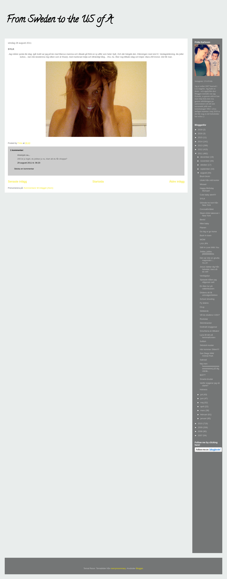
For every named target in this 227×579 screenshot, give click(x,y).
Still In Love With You (209, 247)
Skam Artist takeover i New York (210, 214)
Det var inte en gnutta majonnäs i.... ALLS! (209, 260)
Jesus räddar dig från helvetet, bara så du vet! (209, 269)
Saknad (203, 360)
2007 (200, 435)
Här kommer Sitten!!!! (209, 349)
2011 (200, 153)
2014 (200, 141)
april (202, 406)
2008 (200, 431)
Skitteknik (204, 311)
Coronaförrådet (206, 209)
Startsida (98, 181)
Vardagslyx (205, 276)
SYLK (202, 198)
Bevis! (202, 219)
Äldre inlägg (176, 181)
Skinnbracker (206, 323)
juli (202, 394)
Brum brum (205, 176)
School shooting (207, 299)
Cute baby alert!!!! (208, 195)
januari (203, 418)
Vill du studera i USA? (210, 315)
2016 (200, 133)
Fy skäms (204, 303)
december (205, 157)
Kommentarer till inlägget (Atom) (38, 188)
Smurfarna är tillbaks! (209, 331)
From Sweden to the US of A (59, 20)
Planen (203, 227)
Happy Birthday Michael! (207, 189)
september (205, 169)
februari (204, 414)
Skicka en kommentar (24, 169)
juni (202, 398)
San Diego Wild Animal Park (207, 354)
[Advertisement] (207, 503)
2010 (200, 423)
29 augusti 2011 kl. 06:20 (28, 163)
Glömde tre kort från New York (209, 204)
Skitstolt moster (207, 345)
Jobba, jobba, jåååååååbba (207, 252)
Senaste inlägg (17, 181)
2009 (200, 427)
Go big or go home (208, 231)
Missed (203, 184)
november (205, 161)
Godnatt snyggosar (208, 327)
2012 (200, 149)
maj (202, 402)
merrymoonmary (118, 568)
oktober (204, 165)
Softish (203, 341)
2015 (200, 137)
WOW (202, 239)
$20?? (202, 375)
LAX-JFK (204, 243)
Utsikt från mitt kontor (209, 180)
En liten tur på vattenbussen (207, 287)
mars (203, 410)
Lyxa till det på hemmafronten (207, 336)
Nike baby (204, 223)
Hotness (203, 389)
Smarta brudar (206, 379)
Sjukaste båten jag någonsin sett (208, 280)
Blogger (139, 568)
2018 (200, 129)
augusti (204, 173)
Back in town (205, 235)
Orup (202, 307)
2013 (200, 145)
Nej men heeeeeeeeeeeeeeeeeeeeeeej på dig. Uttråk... (210, 367)
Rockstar (204, 319)
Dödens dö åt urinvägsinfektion (209, 293)
